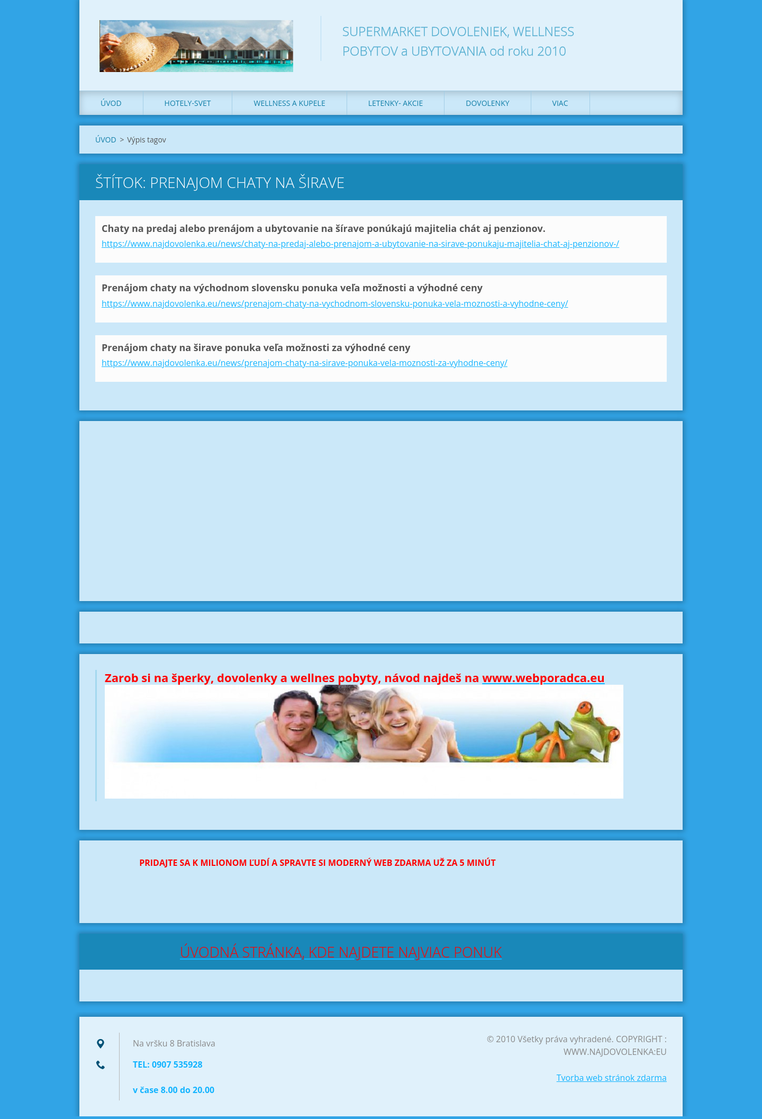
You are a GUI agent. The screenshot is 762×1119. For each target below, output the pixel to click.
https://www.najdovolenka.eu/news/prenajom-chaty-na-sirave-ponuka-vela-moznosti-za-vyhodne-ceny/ (304, 365)
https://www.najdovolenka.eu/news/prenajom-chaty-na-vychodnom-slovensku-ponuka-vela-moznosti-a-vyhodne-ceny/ (335, 306)
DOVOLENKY (487, 106)
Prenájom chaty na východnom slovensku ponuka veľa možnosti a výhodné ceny (292, 290)
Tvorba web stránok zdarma (612, 1080)
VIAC (560, 106)
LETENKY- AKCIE (395, 106)
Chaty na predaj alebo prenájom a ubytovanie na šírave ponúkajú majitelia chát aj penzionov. (324, 231)
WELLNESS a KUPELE (289, 106)
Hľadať (655, 30)
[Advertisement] (381, 514)
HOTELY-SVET (188, 106)
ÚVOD (111, 106)
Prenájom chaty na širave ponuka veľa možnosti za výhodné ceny (256, 350)
